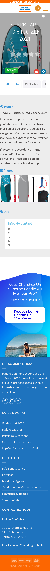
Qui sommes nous (29, 566)
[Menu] (4, 8)
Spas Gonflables (12, 500)
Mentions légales (13, 481)
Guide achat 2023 (13, 423)
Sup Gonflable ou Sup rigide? (20, 448)
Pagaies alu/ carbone (15, 435)
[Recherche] (38, 8)
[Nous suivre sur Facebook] (5, 401)
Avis (5, 212)
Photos (6, 170)
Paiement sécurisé (13, 468)
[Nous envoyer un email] (18, 401)
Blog (13, 566)
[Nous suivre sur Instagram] (12, 401)
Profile (6, 107)
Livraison (7, 474)
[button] (11, 70)
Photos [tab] (32, 84)
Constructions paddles (16, 442)
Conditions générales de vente (21, 487)
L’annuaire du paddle (15, 493)
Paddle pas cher (12, 429)
